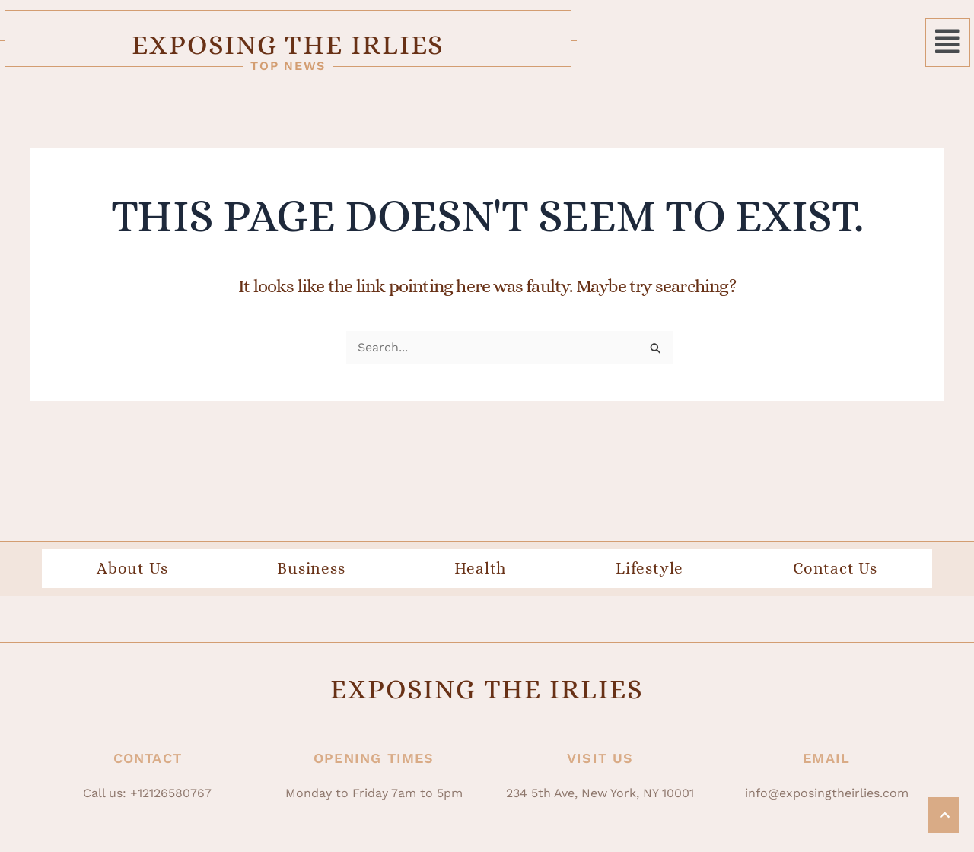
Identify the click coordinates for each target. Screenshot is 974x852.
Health (480, 589)
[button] (947, 48)
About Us (132, 589)
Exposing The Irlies (487, 47)
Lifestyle (649, 589)
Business (311, 589)
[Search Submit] (656, 370)
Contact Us (835, 589)
